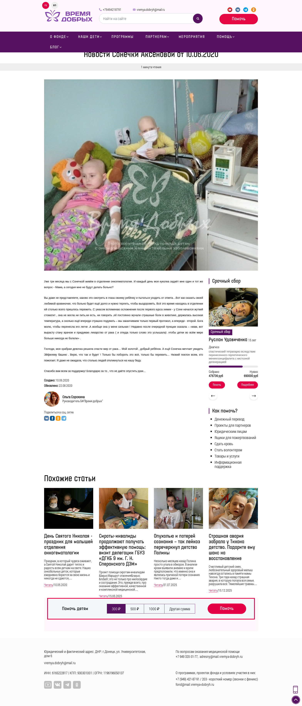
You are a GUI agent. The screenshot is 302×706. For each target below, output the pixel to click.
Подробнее (247, 384)
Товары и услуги (227, 455)
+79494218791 (112, 10)
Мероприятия (192, 37)
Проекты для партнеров (233, 425)
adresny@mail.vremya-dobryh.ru (221, 656)
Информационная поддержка (228, 464)
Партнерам (156, 37)
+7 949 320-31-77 (187, 656)
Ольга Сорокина (73, 397)
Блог (54, 47)
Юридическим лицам (231, 431)
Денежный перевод (229, 418)
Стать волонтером (228, 449)
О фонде (58, 37)
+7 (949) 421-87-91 (187, 679)
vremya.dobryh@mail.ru (151, 10)
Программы (123, 37)
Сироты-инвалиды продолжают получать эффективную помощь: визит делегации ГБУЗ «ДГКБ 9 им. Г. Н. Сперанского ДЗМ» (122, 550)
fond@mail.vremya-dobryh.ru (195, 684)
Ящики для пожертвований (235, 437)
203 (204, 679)
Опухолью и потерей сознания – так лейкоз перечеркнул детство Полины (177, 544)
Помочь (239, 18)
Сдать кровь (224, 443)
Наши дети (89, 37)
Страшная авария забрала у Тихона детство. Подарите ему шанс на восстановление (232, 547)
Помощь (224, 37)
